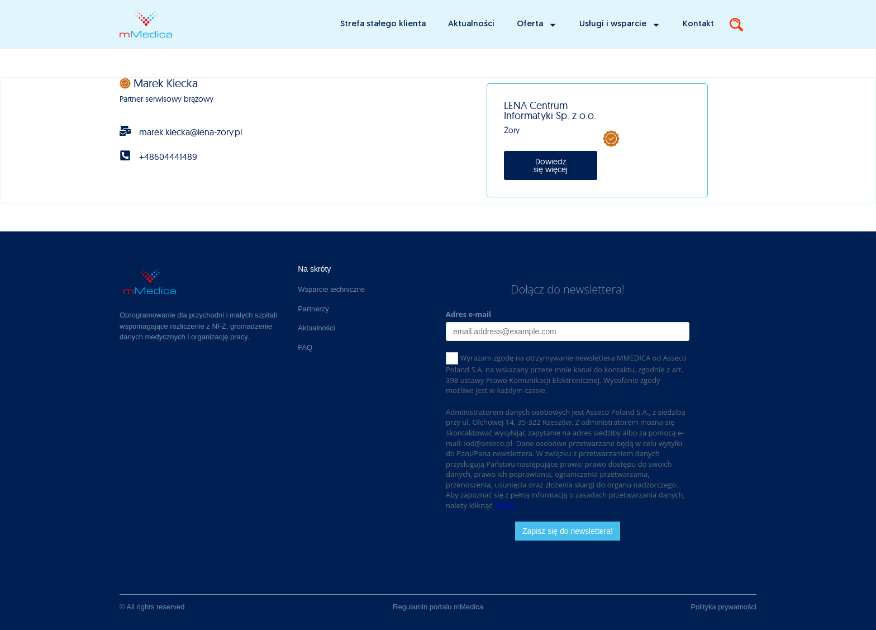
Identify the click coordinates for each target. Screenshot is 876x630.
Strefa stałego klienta (383, 24)
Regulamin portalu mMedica (438, 607)
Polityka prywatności (723, 607)
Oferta (537, 25)
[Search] (736, 24)
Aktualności (471, 24)
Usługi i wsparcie (619, 25)
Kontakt (698, 24)
